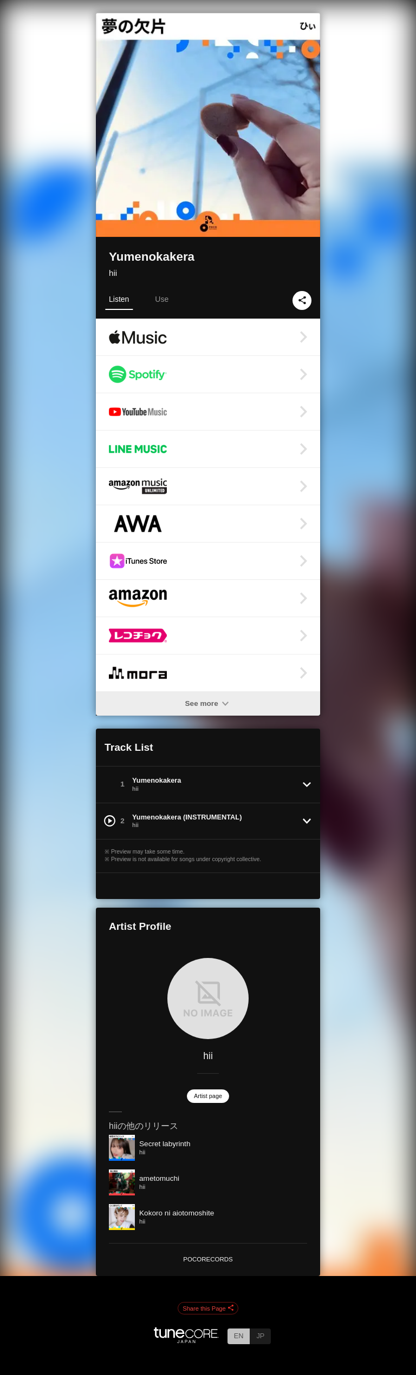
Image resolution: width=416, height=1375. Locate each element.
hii (113, 272)
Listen (119, 299)
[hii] (208, 998)
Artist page (208, 1096)
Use (161, 299)
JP (260, 1336)
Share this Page (208, 1308)
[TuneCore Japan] (186, 1340)
